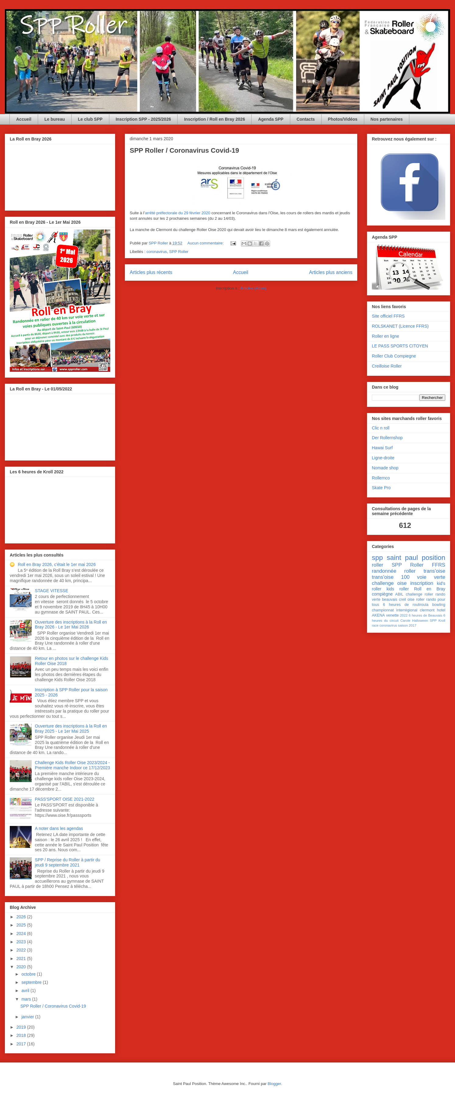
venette (392, 615)
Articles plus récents (151, 272)
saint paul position (416, 557)
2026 (21, 916)
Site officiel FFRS (388, 316)
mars (26, 999)
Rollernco (381, 477)
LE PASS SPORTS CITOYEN (400, 345)
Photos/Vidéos (343, 119)
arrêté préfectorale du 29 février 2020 (177, 213)
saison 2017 (407, 625)
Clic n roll (381, 427)
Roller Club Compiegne (394, 356)
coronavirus (156, 251)
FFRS (438, 565)
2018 (21, 1035)
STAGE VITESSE (51, 590)
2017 (21, 1043)
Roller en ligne (385, 336)
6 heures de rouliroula (405, 605)
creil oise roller (412, 599)
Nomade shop (385, 467)
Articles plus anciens (330, 272)
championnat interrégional (394, 610)
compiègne (382, 594)
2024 (21, 933)
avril (25, 990)
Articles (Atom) (253, 288)
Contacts (306, 119)
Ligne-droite (383, 457)
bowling (438, 605)
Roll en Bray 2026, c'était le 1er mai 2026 (57, 564)
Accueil (23, 119)
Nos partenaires (387, 119)
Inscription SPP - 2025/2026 (143, 119)
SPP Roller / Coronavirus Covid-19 (184, 150)
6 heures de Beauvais (425, 615)
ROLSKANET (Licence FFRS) (400, 326)
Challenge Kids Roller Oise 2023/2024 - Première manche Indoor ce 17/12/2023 (72, 765)
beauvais (389, 599)
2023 (21, 941)
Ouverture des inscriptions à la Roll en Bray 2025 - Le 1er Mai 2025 (71, 729)
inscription (421, 583)
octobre (29, 974)
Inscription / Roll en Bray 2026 (214, 119)
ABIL (399, 594)
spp (377, 557)
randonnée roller (394, 571)
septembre (32, 982)
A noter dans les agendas (59, 828)
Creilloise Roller (387, 366)
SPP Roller (178, 251)
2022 (21, 950)
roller (377, 565)
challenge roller (419, 594)
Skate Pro (381, 487)
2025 (21, 925)
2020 (21, 966)
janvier (28, 1016)
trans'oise (434, 571)
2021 (21, 958)
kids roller (397, 588)
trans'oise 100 (391, 577)
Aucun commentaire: (206, 243)
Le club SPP (90, 119)
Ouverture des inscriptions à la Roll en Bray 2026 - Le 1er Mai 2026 (71, 625)
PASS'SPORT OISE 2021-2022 (64, 799)
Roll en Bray (429, 588)
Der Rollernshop (387, 437)
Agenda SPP (270, 119)
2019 (21, 1027)
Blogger (274, 1083)
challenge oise (389, 583)
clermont (427, 610)
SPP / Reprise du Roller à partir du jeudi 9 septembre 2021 (68, 862)
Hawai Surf (382, 447)
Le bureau (54, 119)
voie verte (431, 577)
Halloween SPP (424, 620)
